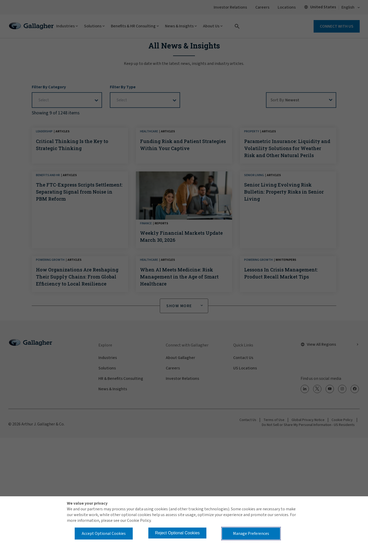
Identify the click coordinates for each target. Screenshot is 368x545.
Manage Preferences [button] (251, 533)
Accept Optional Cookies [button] (104, 533)
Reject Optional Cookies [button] (177, 533)
